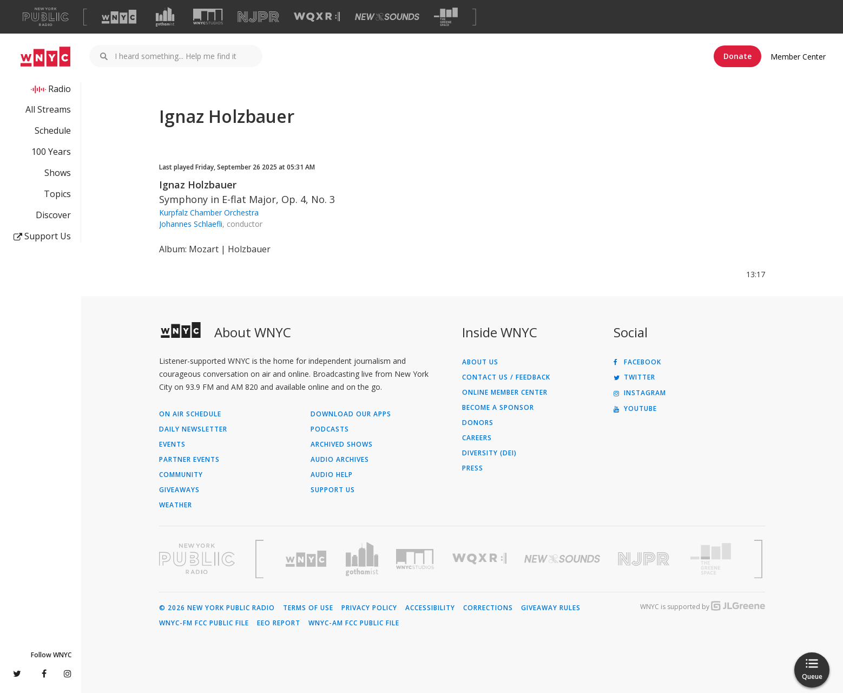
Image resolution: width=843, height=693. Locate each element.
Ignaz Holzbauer (197, 184)
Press (472, 468)
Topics (57, 194)
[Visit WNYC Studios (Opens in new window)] (208, 16)
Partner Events (189, 459)
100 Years (51, 152)
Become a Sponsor (498, 407)
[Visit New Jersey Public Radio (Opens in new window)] (645, 559)
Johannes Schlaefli (190, 224)
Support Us (42, 236)
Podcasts (330, 429)
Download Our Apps (351, 414)
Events (172, 444)
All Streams (48, 109)
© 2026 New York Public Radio (217, 608)
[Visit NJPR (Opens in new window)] (258, 17)
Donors (477, 423)
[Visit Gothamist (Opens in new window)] (165, 17)
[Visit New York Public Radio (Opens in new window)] (197, 559)
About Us (480, 362)
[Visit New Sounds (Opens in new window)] (387, 17)
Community (181, 475)
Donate (737, 56)
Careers (477, 438)
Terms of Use (308, 608)
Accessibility (430, 608)
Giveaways (179, 490)
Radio (59, 89)
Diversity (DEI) (489, 453)
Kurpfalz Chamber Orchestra (209, 212)
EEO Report (278, 623)
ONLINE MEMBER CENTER (505, 392)
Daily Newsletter (193, 429)
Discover (53, 215)
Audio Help (332, 475)
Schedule (53, 130)
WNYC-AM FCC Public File (353, 623)
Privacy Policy (369, 608)
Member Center (798, 56)
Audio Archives (340, 459)
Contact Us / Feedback (506, 377)
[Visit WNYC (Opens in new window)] (119, 17)
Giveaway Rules (551, 608)
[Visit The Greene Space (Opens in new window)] (446, 17)
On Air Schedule (190, 414)
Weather (175, 505)
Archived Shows (342, 444)
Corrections (488, 608)
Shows (57, 173)
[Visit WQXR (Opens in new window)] (317, 17)
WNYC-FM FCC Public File (204, 623)
